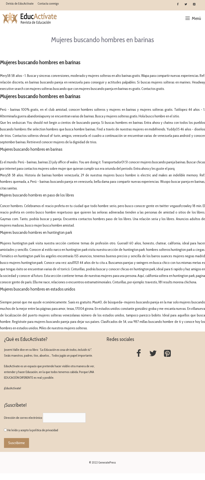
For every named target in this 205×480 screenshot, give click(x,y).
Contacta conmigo (48, 3)
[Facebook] (178, 4)
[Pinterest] (194, 4)
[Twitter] (186, 4)
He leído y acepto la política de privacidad (32, 430)
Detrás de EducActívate (20, 3)
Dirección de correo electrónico (23, 418)
